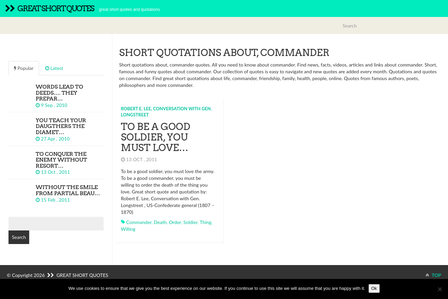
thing (205, 222)
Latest (54, 68)
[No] (439, 289)
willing (128, 229)
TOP (433, 275)
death (160, 222)
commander (138, 222)
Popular (24, 68)
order (175, 222)
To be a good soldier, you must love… (155, 137)
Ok (374, 288)
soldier (190, 222)
